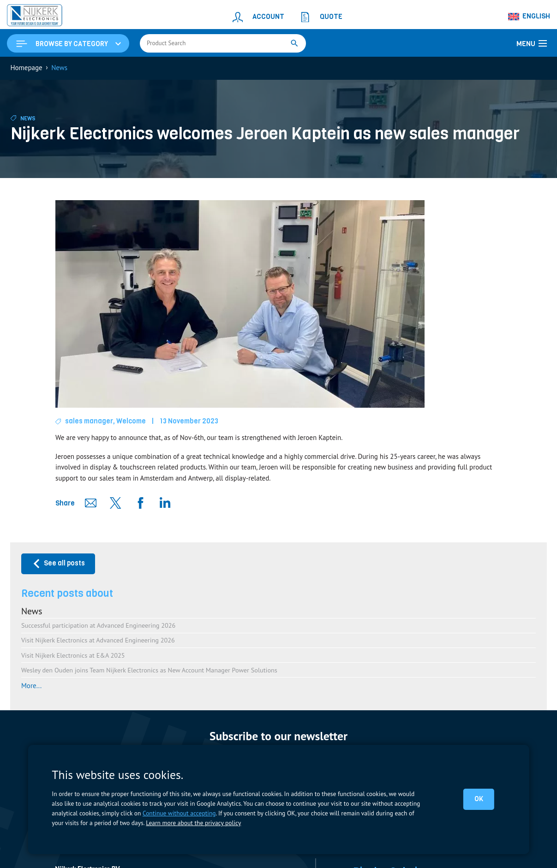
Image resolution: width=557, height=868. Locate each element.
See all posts (58, 563)
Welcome (131, 421)
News (28, 118)
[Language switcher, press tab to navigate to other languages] (529, 16)
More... (31, 685)
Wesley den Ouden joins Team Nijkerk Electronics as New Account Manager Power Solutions (149, 670)
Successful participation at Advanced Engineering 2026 (98, 625)
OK (478, 798)
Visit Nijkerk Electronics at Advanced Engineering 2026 (98, 640)
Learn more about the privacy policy (193, 823)
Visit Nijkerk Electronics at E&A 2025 (73, 655)
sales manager (89, 421)
